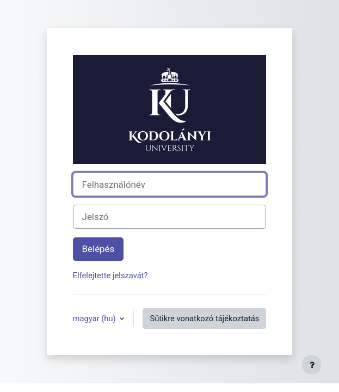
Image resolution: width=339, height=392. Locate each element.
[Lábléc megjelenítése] (312, 365)
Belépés (98, 248)
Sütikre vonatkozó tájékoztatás (204, 318)
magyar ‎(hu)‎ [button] (95, 318)
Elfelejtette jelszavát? (110, 275)
